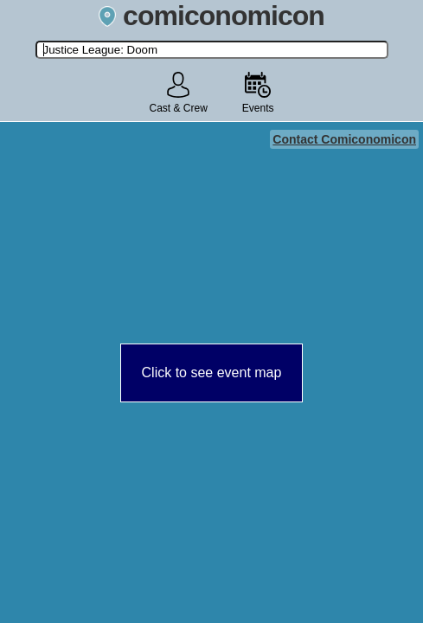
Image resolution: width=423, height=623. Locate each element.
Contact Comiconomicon (344, 139)
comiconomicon (211, 15)
